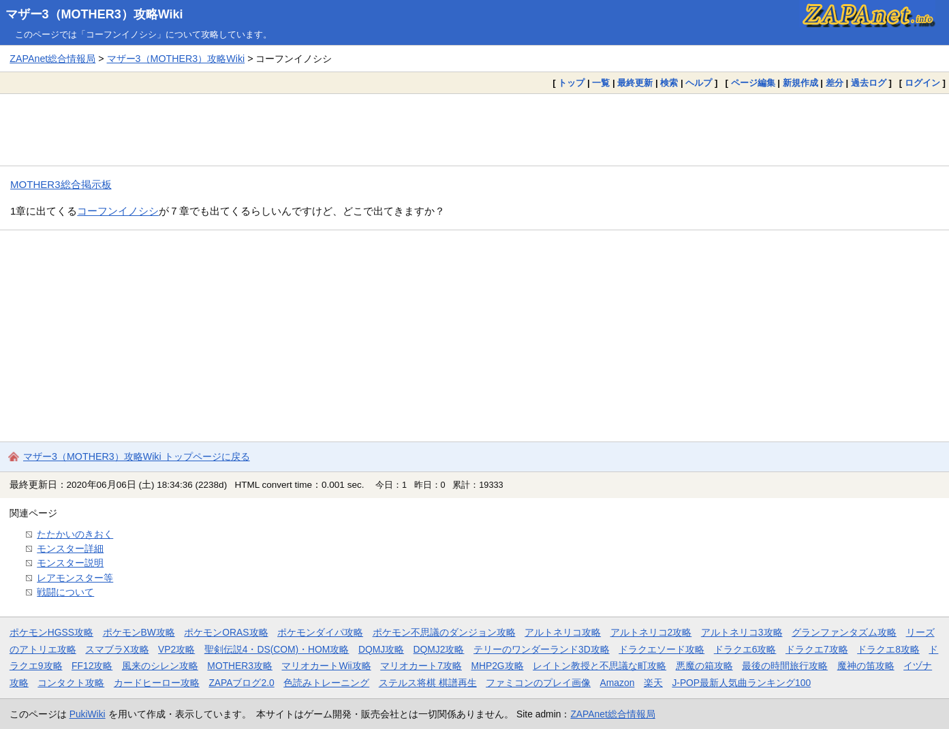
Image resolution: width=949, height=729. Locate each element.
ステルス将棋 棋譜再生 (428, 682)
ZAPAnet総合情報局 (52, 58)
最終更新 (635, 83)
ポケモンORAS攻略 (226, 632)
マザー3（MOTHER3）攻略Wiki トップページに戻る (136, 456)
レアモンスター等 (75, 577)
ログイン (922, 83)
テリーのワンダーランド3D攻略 (541, 649)
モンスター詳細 (70, 548)
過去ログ (868, 83)
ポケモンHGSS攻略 (51, 632)
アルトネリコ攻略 (563, 632)
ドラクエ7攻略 (816, 649)
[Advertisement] (475, 129)
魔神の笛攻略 (865, 665)
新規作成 (800, 83)
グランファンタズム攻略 (844, 632)
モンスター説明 (70, 562)
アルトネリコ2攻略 (651, 632)
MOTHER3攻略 (240, 665)
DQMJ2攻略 (439, 649)
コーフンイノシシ (118, 211)
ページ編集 (753, 83)
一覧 (601, 83)
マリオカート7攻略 (421, 665)
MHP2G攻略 (497, 665)
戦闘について (65, 592)
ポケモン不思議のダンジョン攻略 (444, 632)
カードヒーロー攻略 (157, 682)
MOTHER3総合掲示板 (61, 184)
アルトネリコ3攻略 (742, 632)
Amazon (617, 682)
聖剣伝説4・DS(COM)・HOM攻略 (276, 649)
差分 (834, 83)
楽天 (653, 682)
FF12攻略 (92, 665)
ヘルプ (698, 83)
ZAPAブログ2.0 (241, 682)
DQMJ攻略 (381, 649)
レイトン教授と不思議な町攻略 (599, 665)
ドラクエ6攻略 (745, 649)
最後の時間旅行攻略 (785, 665)
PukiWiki (87, 714)
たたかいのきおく (75, 534)
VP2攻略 (176, 649)
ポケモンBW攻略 (139, 632)
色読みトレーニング (326, 682)
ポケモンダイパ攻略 (320, 632)
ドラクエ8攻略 (888, 649)
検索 (669, 83)
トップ (571, 83)
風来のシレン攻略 (160, 665)
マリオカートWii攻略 (326, 665)
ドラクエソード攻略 (661, 649)
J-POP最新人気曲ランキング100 (741, 682)
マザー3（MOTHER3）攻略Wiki (94, 14)
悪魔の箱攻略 (704, 665)
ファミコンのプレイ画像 (538, 682)
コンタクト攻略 (70, 682)
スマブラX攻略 (117, 649)
